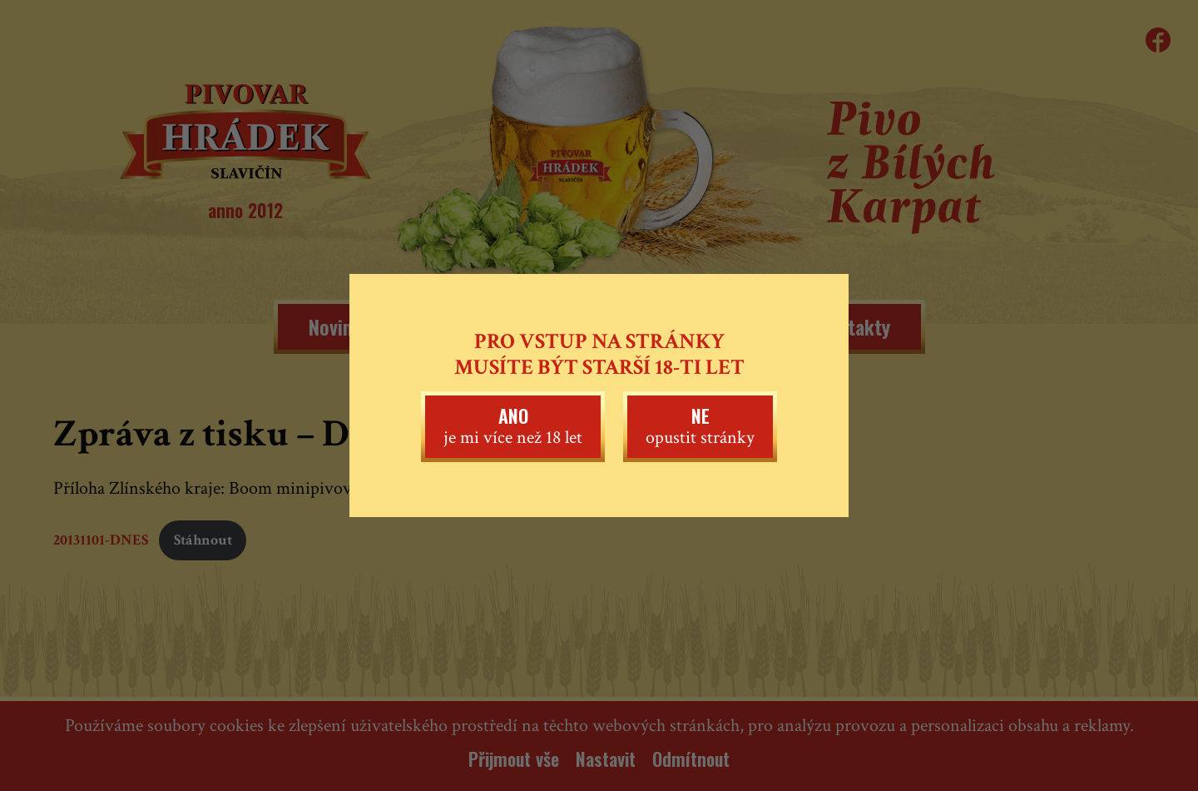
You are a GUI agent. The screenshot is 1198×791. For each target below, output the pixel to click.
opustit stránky (700, 425)
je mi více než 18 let (512, 425)
